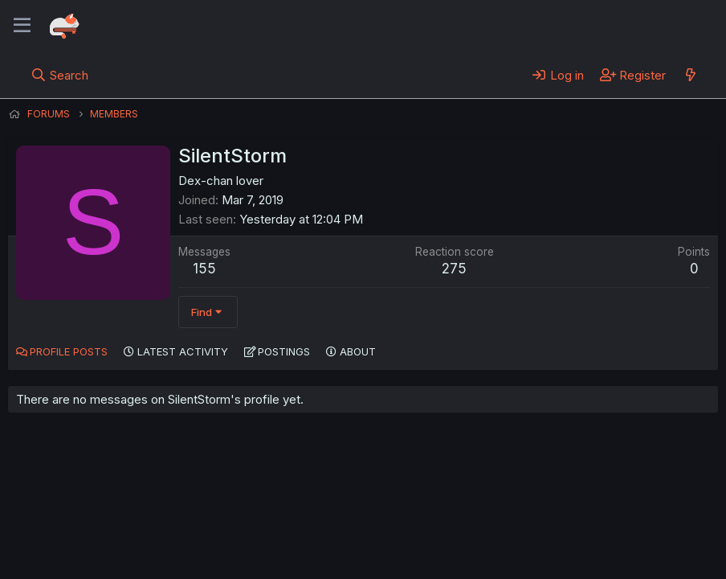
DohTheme (565, 556)
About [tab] (358, 351)
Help (468, 521)
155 (204, 269)
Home (514, 521)
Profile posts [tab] (69, 351)
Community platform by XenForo (586, 543)
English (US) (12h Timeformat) (90, 521)
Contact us (217, 521)
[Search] (59, 74)
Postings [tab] (284, 351)
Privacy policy (401, 521)
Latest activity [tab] (182, 351)
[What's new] (690, 74)
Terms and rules (306, 521)
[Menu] (22, 25)
